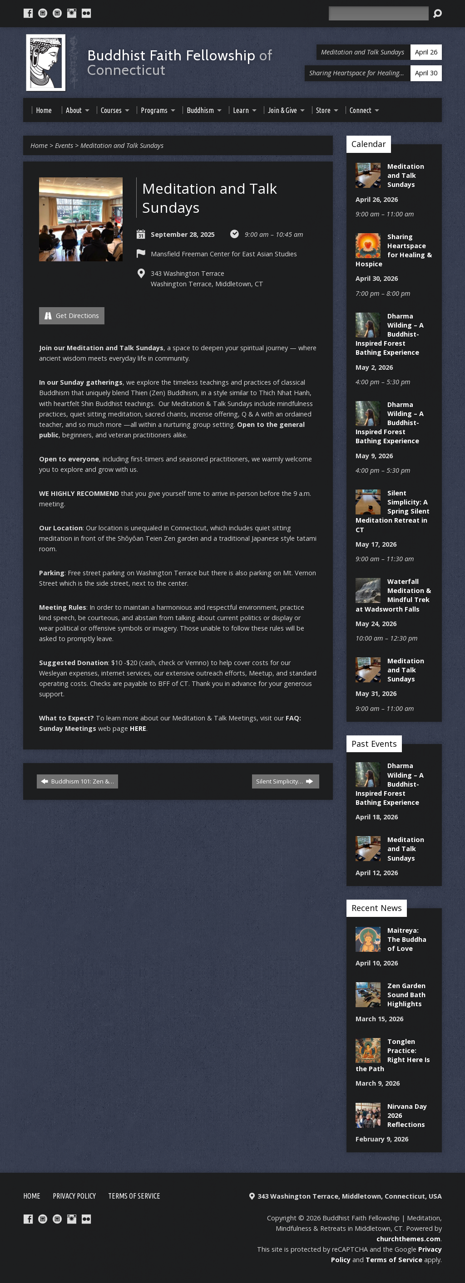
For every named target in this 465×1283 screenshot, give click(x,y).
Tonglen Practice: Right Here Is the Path (393, 1055)
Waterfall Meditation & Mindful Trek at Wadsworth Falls (393, 595)
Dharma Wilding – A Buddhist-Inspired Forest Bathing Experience (390, 334)
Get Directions (72, 315)
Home (39, 145)
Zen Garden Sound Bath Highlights (406, 994)
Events (64, 145)
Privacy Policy (74, 1196)
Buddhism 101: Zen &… (77, 781)
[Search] (379, 13)
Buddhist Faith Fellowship (180, 62)
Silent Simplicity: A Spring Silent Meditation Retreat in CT (393, 511)
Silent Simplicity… (284, 781)
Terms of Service (134, 1196)
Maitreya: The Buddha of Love (406, 939)
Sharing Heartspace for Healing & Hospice (394, 250)
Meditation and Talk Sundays (121, 145)
